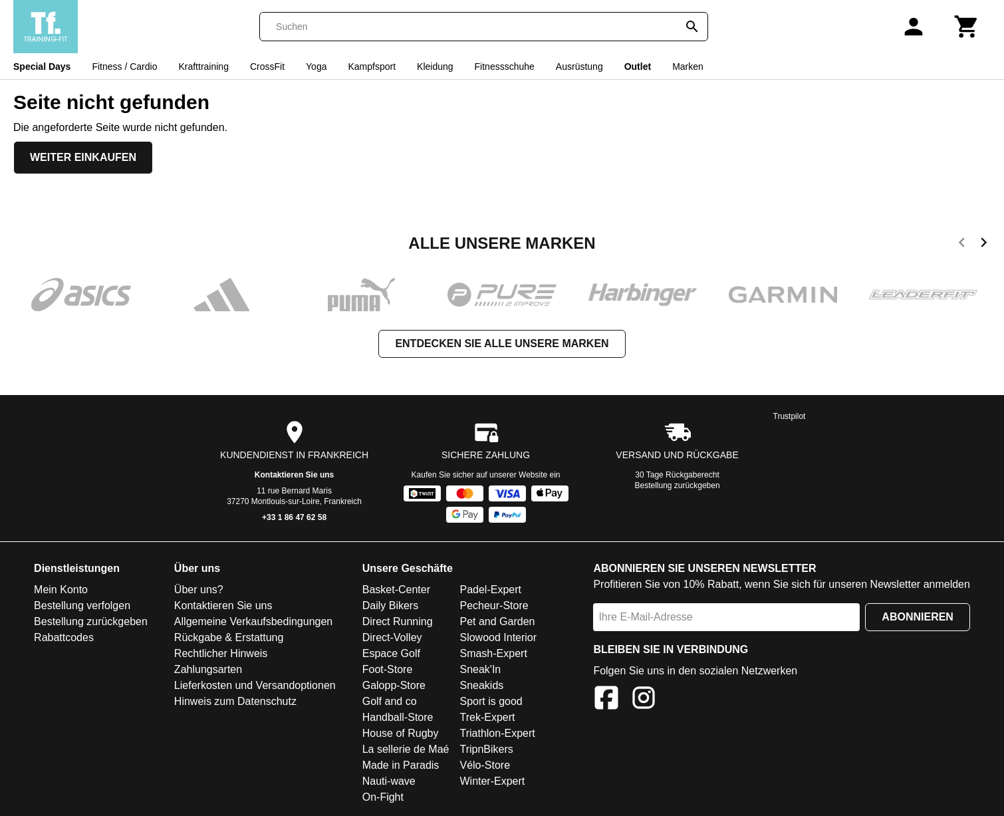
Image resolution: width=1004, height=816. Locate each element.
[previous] (961, 245)
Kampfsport (372, 66)
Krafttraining (203, 66)
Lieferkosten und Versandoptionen (255, 685)
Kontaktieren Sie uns (294, 474)
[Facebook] (606, 700)
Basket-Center (396, 589)
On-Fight (383, 797)
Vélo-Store (484, 765)
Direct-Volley (392, 637)
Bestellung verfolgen (82, 605)
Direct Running (397, 621)
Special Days (41, 66)
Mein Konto (61, 589)
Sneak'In (480, 669)
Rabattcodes (64, 637)
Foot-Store (387, 669)
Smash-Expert (493, 653)
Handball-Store (398, 717)
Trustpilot (789, 416)
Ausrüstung (579, 66)
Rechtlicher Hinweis (221, 653)
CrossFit (267, 66)
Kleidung (435, 66)
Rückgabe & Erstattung (229, 637)
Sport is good (490, 701)
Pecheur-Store (493, 605)
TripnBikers (486, 749)
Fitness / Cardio (124, 66)
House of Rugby (400, 733)
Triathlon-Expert (497, 733)
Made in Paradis (400, 765)
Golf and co (389, 701)
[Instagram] (643, 700)
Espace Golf (391, 653)
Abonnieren (917, 616)
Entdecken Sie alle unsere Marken (501, 343)
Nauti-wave (389, 781)
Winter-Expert (492, 781)
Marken (687, 66)
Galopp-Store (394, 685)
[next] (983, 245)
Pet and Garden (497, 621)
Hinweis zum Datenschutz (235, 701)
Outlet (637, 66)
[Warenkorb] (966, 26)
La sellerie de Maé (405, 749)
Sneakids (481, 685)
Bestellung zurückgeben (677, 485)
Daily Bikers (390, 605)
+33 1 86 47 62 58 (294, 517)
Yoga (316, 66)
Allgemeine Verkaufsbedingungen (253, 621)
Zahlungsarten (208, 669)
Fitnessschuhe (505, 66)
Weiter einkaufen (83, 157)
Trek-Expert (487, 717)
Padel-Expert (490, 589)
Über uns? (198, 589)
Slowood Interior (498, 637)
